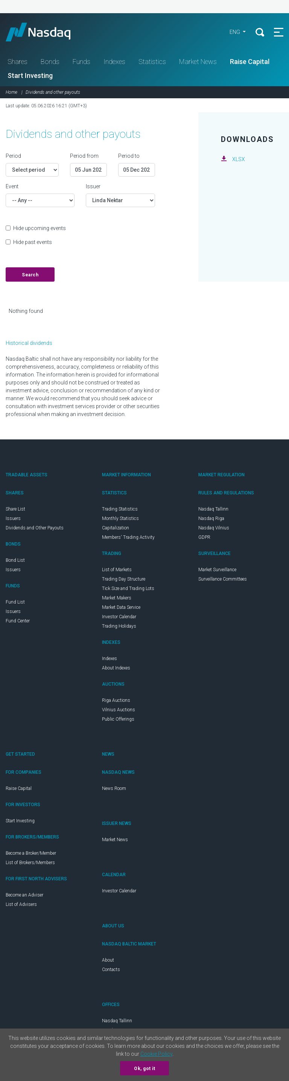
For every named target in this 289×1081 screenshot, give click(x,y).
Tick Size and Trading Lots (128, 588)
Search (30, 274)
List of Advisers (21, 904)
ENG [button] (235, 32)
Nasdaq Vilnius (213, 528)
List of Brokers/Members (30, 862)
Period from (84, 156)
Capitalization (115, 528)
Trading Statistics (120, 509)
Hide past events (32, 242)
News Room (114, 788)
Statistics (152, 62)
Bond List (15, 560)
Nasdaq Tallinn (213, 509)
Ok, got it (144, 1068)
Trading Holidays (119, 626)
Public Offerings (118, 719)
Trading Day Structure (123, 579)
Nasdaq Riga (211, 518)
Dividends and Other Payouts (35, 528)
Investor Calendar (119, 616)
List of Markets (117, 569)
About (108, 960)
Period (13, 156)
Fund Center (18, 621)
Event (12, 186)
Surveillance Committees (222, 579)
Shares (17, 62)
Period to (129, 156)
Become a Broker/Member (31, 853)
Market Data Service (121, 607)
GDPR (204, 537)
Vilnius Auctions (118, 709)
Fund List (15, 602)
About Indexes (116, 668)
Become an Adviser (24, 895)
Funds (81, 62)
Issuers (13, 518)
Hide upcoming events (39, 228)
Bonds (50, 62)
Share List (15, 509)
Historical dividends (29, 343)
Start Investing (30, 75)
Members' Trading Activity (128, 537)
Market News (198, 62)
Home (11, 92)
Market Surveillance (217, 569)
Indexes (114, 62)
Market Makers (116, 598)
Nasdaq (45, 32)
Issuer (93, 186)
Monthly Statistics (120, 518)
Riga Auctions (116, 700)
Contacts (111, 969)
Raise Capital (249, 62)
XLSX (238, 159)
